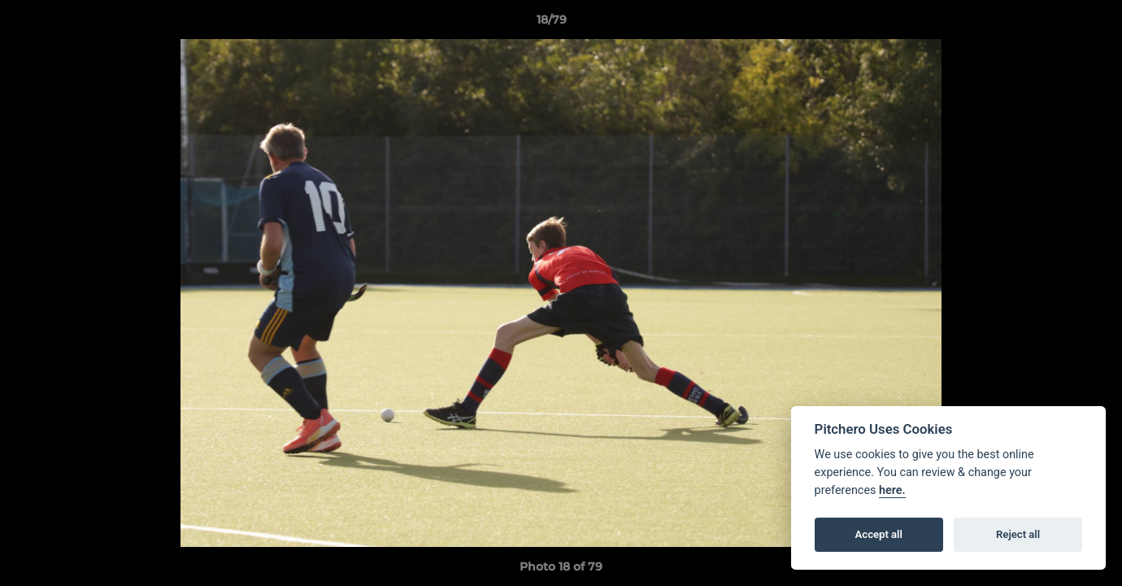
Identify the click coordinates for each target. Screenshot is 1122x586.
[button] (1053, 23)
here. (892, 490)
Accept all (878, 534)
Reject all (1018, 534)
